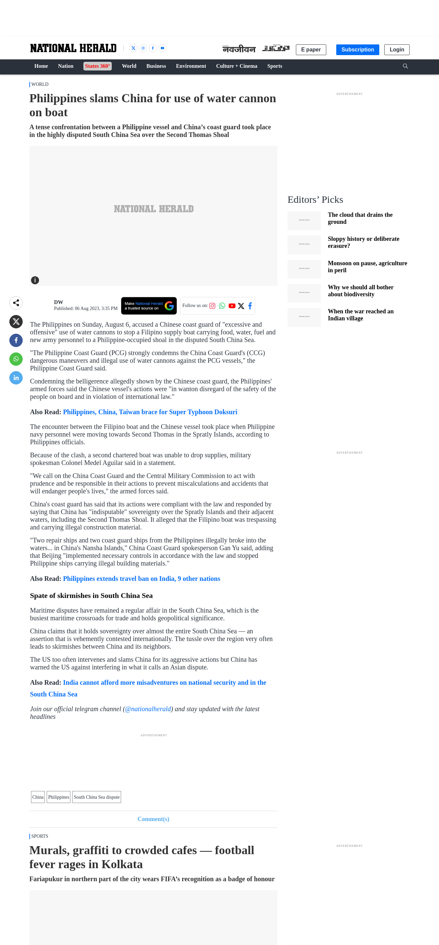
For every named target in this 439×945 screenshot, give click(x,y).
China (37, 797)
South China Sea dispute (96, 797)
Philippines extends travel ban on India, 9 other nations (141, 578)
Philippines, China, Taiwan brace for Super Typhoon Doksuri (150, 412)
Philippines (58, 797)
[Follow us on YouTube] (232, 306)
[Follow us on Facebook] (250, 306)
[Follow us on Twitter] (241, 306)
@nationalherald (148, 709)
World (39, 84)
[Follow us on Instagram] (212, 306)
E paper (311, 49)
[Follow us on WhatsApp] (222, 306)
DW (58, 302)
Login (397, 49)
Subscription (358, 49)
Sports (39, 836)
